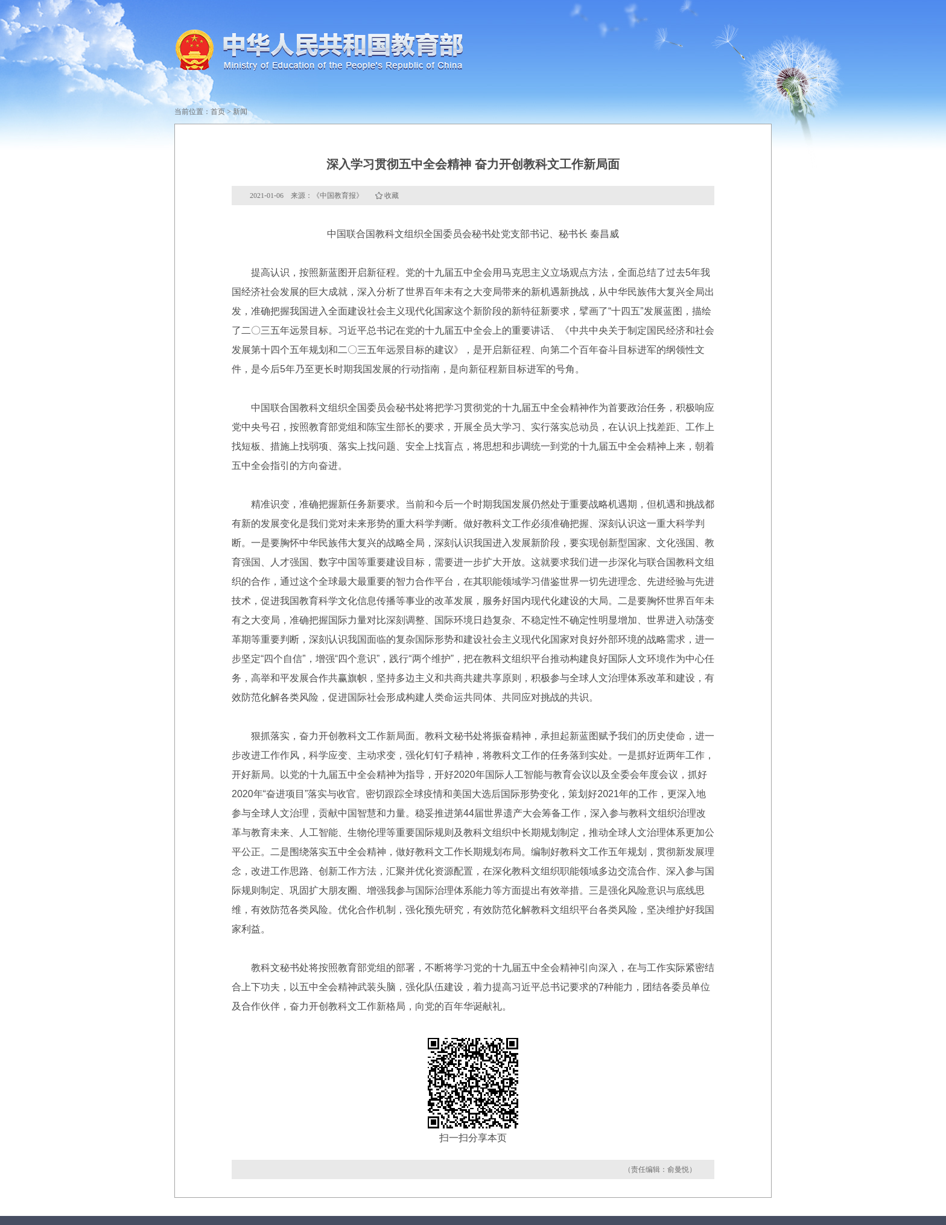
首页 (218, 111)
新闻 (240, 111)
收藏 (391, 195)
